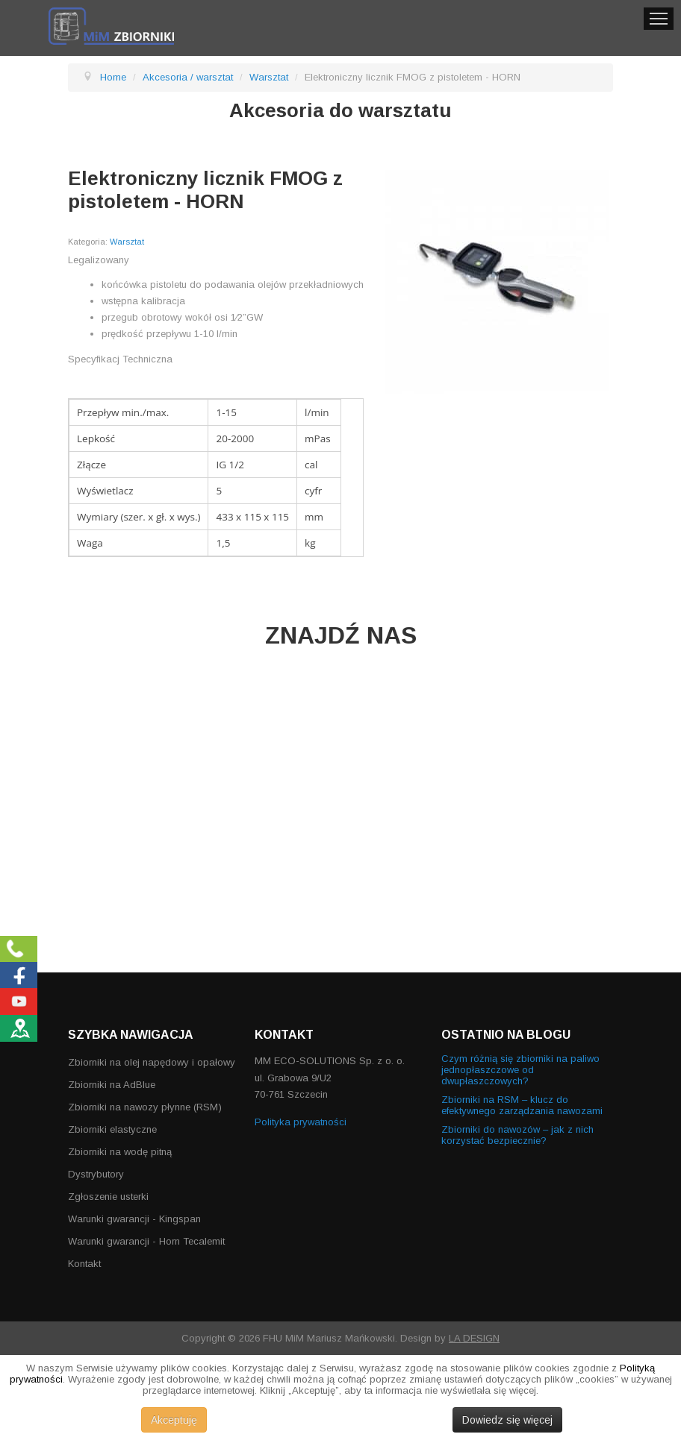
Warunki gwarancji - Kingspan (134, 1218)
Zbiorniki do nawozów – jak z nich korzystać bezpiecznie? (517, 1135)
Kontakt (84, 1263)
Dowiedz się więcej (507, 1420)
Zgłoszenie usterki (108, 1196)
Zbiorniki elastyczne (112, 1129)
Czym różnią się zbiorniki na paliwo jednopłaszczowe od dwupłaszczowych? (520, 1070)
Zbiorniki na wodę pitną (120, 1151)
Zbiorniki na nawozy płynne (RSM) (145, 1107)
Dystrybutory (96, 1174)
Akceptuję (174, 1420)
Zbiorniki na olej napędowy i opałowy (151, 1062)
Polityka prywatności (300, 1122)
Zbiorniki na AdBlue (111, 1084)
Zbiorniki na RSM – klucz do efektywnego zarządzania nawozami (522, 1105)
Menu (659, 18)
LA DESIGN (474, 1338)
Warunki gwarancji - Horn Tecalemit (146, 1241)
